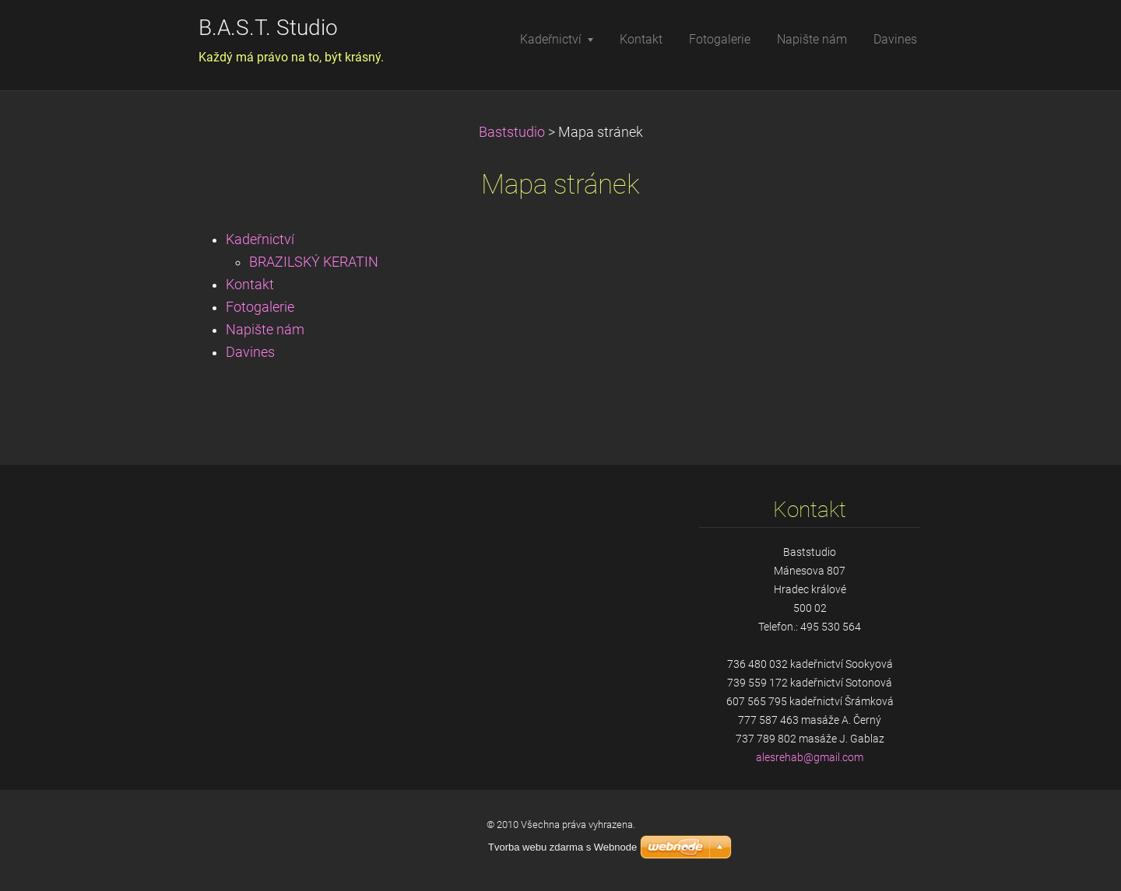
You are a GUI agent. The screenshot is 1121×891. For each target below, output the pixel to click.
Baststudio (512, 132)
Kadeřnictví (260, 239)
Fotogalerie (260, 307)
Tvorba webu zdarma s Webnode (562, 847)
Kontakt (250, 284)
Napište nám (265, 329)
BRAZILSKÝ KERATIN (313, 262)
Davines (250, 352)
